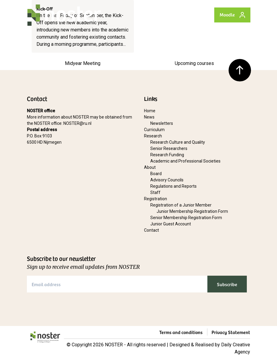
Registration (155, 198)
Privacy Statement (231, 332)
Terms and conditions (181, 332)
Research (153, 136)
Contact (151, 230)
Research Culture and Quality (177, 142)
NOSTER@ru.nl (77, 123)
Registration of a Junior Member (181, 205)
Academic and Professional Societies (185, 161)
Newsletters (161, 123)
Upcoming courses (194, 63)
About (150, 167)
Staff (155, 192)
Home (149, 110)
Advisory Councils (166, 180)
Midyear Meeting (82, 63)
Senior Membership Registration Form (186, 217)
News (149, 117)
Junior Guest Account (170, 224)
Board (156, 173)
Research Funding (167, 154)
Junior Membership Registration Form (192, 211)
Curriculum (154, 129)
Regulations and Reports (173, 186)
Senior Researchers (168, 148)
